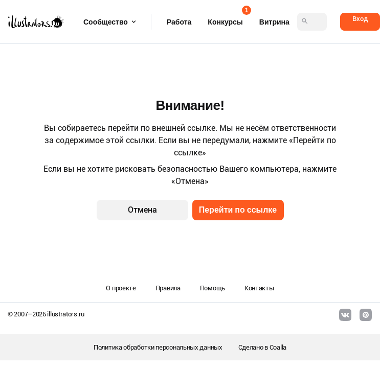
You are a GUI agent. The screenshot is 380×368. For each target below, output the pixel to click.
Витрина (274, 22)
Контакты (259, 288)
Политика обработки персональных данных (158, 347)
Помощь (212, 288)
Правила (168, 288)
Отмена (142, 210)
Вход (360, 18)
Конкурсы (225, 18)
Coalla (278, 347)
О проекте (121, 288)
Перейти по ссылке (238, 210)
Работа (179, 22)
